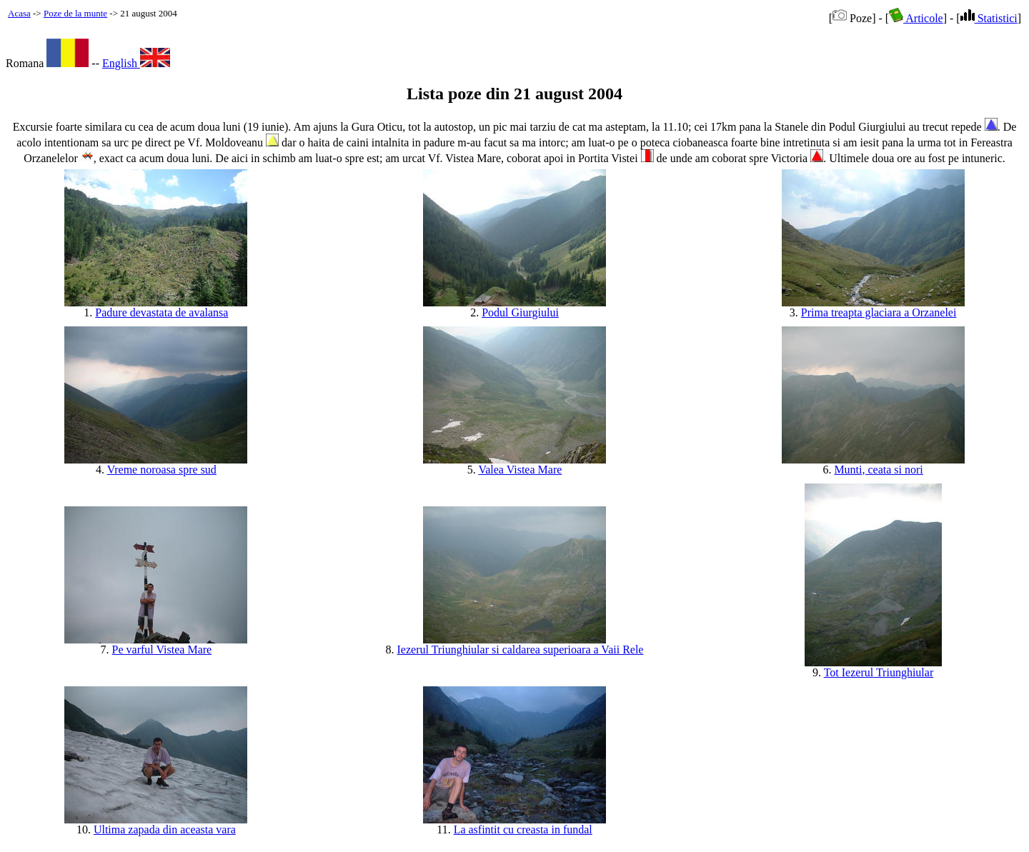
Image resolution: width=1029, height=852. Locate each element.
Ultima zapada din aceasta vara (165, 829)
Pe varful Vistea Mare (162, 649)
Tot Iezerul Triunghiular (879, 672)
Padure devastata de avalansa (161, 312)
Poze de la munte (75, 13)
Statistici (989, 18)
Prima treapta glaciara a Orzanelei (879, 312)
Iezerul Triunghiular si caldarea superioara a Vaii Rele (520, 649)
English (136, 63)
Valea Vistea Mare (520, 469)
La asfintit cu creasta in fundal (523, 829)
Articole (916, 18)
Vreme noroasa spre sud (162, 469)
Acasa (19, 13)
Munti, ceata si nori (878, 469)
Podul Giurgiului (520, 312)
